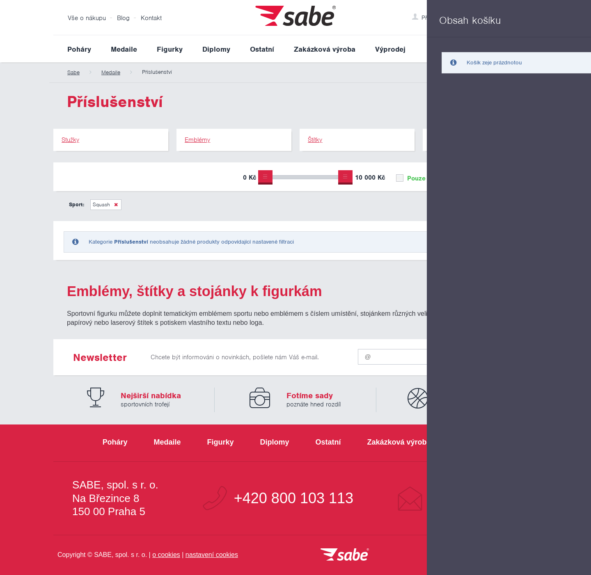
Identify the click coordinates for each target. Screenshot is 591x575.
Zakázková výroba (324, 49)
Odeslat (489, 354)
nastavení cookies (212, 554)
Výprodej (390, 49)
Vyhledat (531, 49)
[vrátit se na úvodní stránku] (345, 555)
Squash (101, 204)
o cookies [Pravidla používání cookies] (166, 554)
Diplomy (216, 49)
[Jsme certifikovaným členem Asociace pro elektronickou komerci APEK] (492, 555)
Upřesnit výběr (500, 176)
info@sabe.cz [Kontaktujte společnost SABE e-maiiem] (474, 498)
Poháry (79, 49)
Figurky (170, 49)
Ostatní (262, 49)
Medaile (124, 49)
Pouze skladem (424, 178)
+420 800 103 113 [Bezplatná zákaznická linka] (293, 498)
